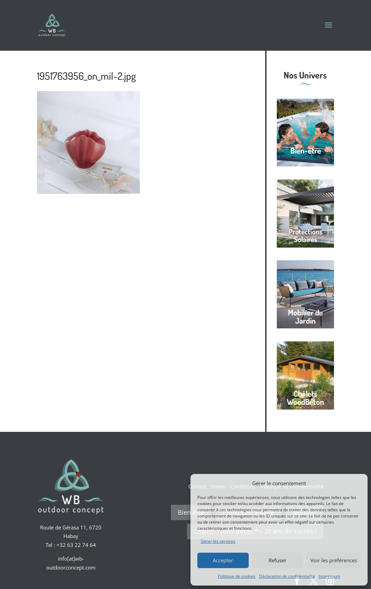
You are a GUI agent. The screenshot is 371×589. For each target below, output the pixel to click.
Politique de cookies (237, 576)
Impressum (329, 576)
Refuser (277, 560)
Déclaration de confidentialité (287, 576)
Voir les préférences (333, 560)
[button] (357, 483)
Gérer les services (218, 541)
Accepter (223, 560)
